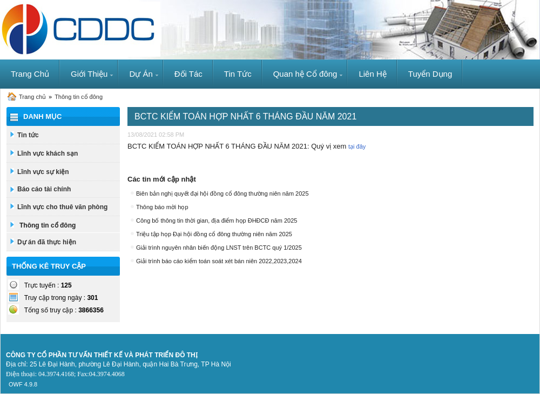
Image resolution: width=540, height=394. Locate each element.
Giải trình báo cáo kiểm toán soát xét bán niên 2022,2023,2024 (219, 261)
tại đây (357, 146)
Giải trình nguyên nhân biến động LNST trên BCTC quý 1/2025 (219, 247)
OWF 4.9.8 (23, 384)
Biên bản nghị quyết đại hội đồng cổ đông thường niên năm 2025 (222, 193)
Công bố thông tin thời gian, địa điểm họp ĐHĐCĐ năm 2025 (216, 220)
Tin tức (28, 135)
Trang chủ (32, 97)
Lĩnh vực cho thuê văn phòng (62, 207)
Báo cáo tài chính (44, 189)
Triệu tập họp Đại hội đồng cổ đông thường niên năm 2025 (214, 234)
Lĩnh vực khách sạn (47, 153)
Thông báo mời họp (162, 207)
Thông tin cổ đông (79, 97)
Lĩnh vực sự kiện (43, 172)
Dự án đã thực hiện (46, 242)
